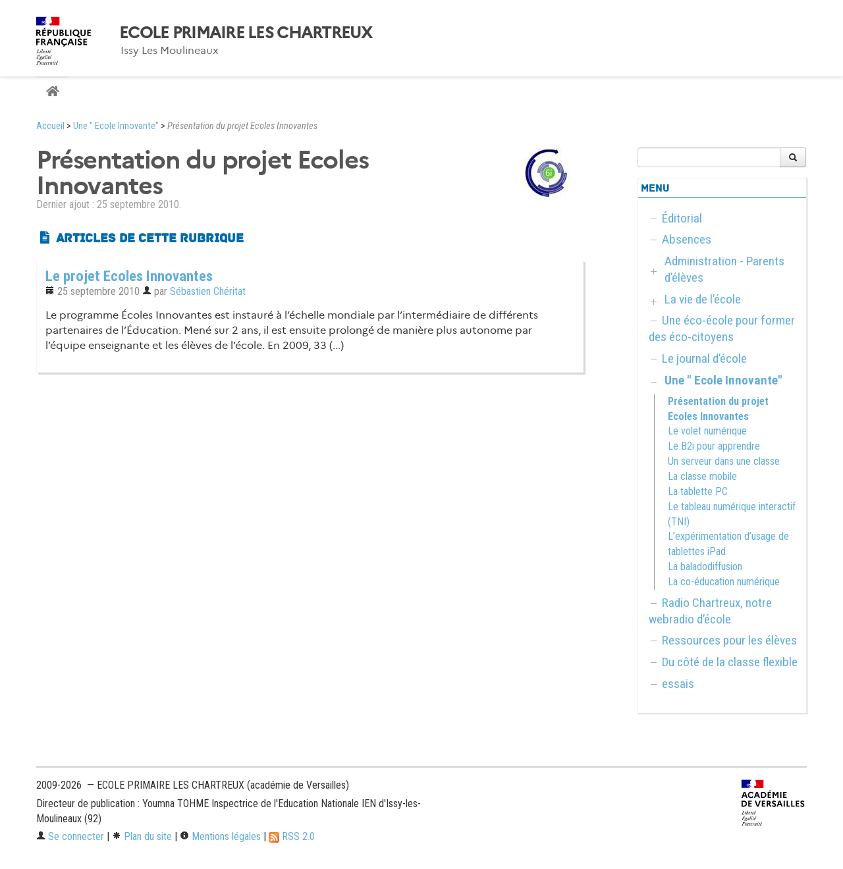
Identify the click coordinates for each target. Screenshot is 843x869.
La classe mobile (702, 476)
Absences (686, 239)
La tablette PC (698, 491)
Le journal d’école (704, 358)
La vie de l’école (703, 299)
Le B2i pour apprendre (714, 446)
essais (678, 683)
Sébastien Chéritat (208, 291)
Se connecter (70, 836)
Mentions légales (220, 836)
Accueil (50, 126)
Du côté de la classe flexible (730, 662)
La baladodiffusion (705, 566)
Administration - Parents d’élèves (724, 269)
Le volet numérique (707, 431)
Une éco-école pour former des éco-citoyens (722, 328)
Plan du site (142, 836)
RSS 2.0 (292, 836)
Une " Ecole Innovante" (116, 126)
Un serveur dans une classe (724, 461)
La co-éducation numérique (724, 581)
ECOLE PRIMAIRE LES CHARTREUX (245, 33)
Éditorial (682, 218)
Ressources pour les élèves (729, 640)
